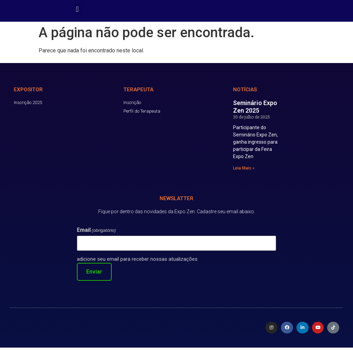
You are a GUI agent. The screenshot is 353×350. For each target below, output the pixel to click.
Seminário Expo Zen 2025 (255, 109)
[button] (77, 9)
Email (96, 232)
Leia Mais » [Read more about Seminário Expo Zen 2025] (243, 170)
